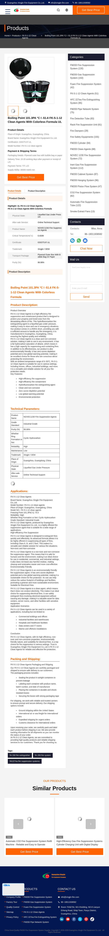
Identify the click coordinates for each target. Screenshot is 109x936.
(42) (85, 86)
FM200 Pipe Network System (36, 922)
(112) (83, 166)
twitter (80, 919)
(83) (82, 118)
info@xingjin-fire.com (58, 3)
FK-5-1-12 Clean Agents (29, 36)
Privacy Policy (12, 917)
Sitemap (9, 912)
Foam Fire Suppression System (37, 907)
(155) (84, 137)
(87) (84, 174)
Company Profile (13, 897)
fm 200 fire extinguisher (20, 755)
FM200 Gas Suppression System (38, 902)
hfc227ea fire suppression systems (25, 761)
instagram (86, 919)
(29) (79, 131)
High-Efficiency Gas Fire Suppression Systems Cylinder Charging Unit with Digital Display (79, 843)
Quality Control (12, 907)
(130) (82, 67)
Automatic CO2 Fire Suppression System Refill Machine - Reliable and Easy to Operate (29, 843)
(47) (86, 186)
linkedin (62, 919)
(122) (83, 204)
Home (7, 35)
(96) (84, 180)
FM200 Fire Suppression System (38, 897)
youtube (68, 919)
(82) (85, 194)
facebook (74, 919)
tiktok (92, 919)
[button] (18, 824)
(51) (84, 93)
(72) (85, 157)
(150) (82, 76)
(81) (86, 124)
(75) (84, 111)
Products (16, 35)
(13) (82, 211)
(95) (85, 101)
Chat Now (86, 248)
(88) (82, 149)
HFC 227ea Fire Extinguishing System (40, 917)
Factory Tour (11, 902)
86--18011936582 (81, 3)
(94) (80, 143)
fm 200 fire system (43, 755)
